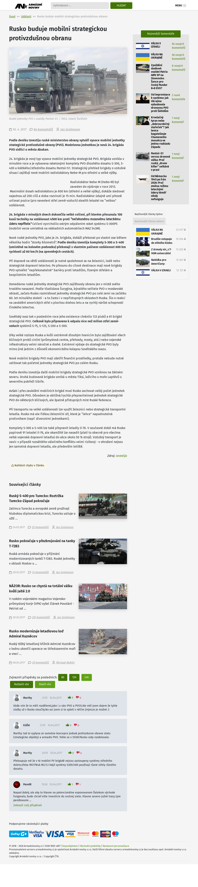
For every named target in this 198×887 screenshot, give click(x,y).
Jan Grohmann (70, 129)
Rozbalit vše (21, 684)
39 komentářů (40, 662)
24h (86, 677)
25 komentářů (40, 527)
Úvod (12, 16)
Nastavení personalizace (116, 846)
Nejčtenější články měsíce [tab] (149, 221)
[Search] (80, 5)
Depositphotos (70, 846)
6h (62, 677)
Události (26, 16)
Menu (181, 6)
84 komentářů (43, 129)
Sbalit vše (45, 684)
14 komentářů (40, 572)
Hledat (121, 5)
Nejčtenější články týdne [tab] (149, 214)
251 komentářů (41, 617)
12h (74, 677)
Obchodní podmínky (90, 846)
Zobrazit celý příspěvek (27, 805)
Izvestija (121, 456)
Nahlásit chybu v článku (29, 465)
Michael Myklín (65, 662)
